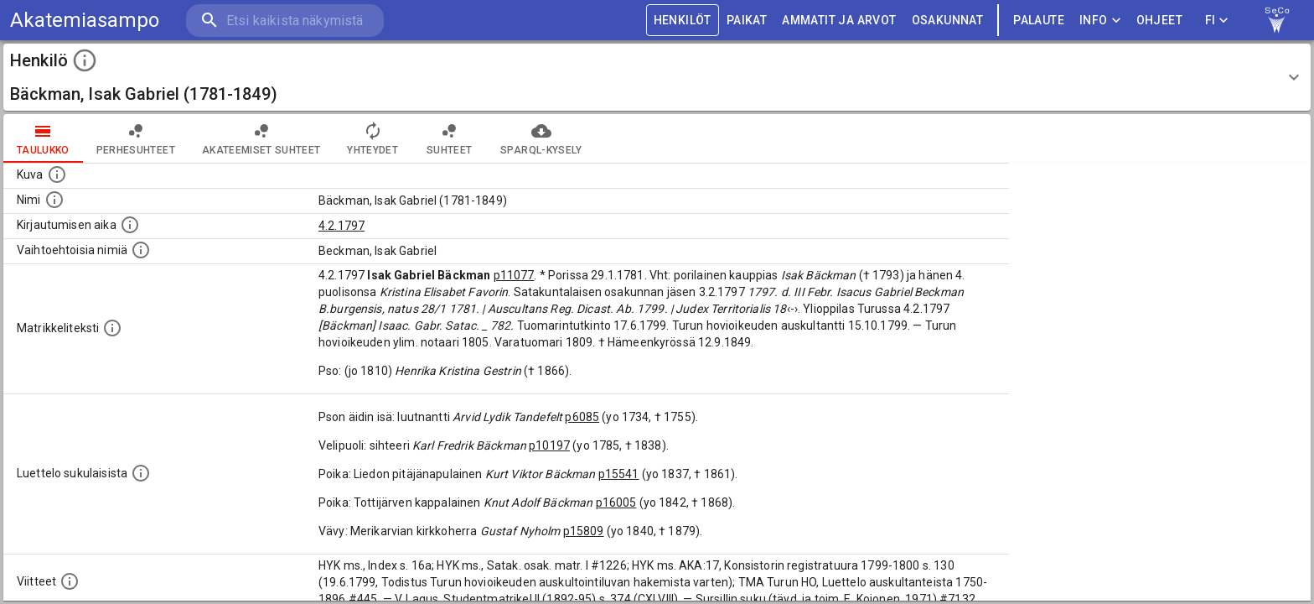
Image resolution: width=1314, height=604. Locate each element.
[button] (657, 77)
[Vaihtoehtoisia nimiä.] (140, 250)
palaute (1038, 20)
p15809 (583, 531)
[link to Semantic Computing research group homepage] (1277, 20)
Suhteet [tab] (449, 138)
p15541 (618, 474)
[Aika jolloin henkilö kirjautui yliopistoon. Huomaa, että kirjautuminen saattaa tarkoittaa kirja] (129, 224)
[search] (285, 20)
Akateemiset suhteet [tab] (261, 138)
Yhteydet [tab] (372, 138)
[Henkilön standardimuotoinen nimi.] (54, 199)
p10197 (549, 445)
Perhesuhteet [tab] (136, 138)
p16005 (616, 502)
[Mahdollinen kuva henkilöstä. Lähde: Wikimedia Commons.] (57, 174)
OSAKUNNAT (948, 20)
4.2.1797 (341, 225)
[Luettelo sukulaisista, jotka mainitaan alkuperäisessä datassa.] (140, 473)
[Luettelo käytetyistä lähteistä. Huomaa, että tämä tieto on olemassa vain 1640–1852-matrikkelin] (69, 581)
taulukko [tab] (43, 138)
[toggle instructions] (84, 60)
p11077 (514, 275)
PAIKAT (746, 20)
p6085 (582, 417)
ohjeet (1159, 20)
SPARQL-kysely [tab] (541, 138)
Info (1100, 20)
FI (1217, 20)
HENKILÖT (682, 20)
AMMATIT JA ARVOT (839, 20)
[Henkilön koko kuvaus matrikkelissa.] (112, 328)
